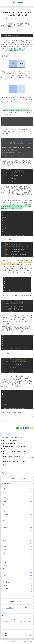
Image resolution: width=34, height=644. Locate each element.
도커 (17, 553)
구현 (17, 569)
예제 (18, 575)
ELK (17, 531)
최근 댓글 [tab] (24, 607)
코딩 (3, 437)
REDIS (17, 563)
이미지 (18, 591)
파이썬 (17, 621)
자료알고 (17, 521)
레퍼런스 (17, 572)
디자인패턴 (17, 560)
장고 (18, 511)
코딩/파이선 (9, 18)
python (17, 624)
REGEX (17, 537)
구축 (17, 556)
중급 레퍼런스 (17, 582)
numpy (18, 588)
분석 (18, 578)
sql (8, 619)
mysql (28, 619)
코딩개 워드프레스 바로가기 (17, 478)
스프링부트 (18, 508)
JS (18, 517)
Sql (18, 501)
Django (13, 619)
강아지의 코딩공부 (17, 3)
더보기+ (30, 627)
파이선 (8, 437)
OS (17, 540)
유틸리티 (17, 595)
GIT (17, 534)
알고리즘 (18, 527)
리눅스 (18, 543)
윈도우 (18, 546)
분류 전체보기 (18, 484)
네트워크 (17, 566)
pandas (18, 585)
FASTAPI (18, 514)
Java (18, 495)
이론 (18, 550)
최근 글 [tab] (9, 607)
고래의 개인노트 (15, 641)
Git (5, 619)
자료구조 (18, 524)
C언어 (23, 619)
